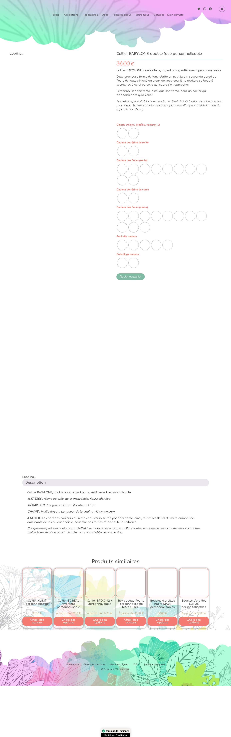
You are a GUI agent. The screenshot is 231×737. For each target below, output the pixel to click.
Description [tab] (35, 534)
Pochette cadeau (127, 236)
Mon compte (72, 715)
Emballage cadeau (128, 254)
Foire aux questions (94, 715)
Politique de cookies (154, 715)
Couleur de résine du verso (133, 189)
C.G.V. (136, 715)
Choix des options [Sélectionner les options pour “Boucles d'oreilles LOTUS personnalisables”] (194, 672)
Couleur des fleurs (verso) (132, 207)
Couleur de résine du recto (133, 142)
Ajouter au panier (131, 276)
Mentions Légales (119, 715)
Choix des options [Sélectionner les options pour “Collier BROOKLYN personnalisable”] (100, 672)
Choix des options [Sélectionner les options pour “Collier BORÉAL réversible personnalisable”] (68, 672)
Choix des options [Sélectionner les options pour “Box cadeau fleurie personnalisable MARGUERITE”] (131, 672)
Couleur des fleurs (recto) (132, 160)
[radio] (122, 133)
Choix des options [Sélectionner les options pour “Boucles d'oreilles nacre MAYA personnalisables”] (162, 672)
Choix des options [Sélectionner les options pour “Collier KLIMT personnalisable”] (37, 672)
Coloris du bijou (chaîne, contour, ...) (138, 124)
